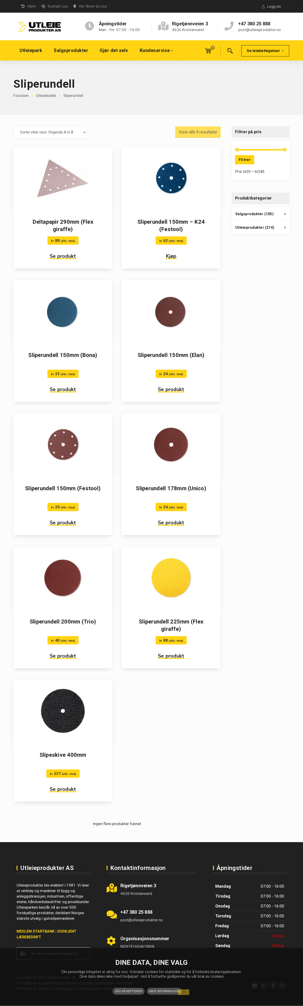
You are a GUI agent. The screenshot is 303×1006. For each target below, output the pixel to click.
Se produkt (63, 256)
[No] (183, 992)
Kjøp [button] (171, 256)
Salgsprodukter (262, 215)
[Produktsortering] (50, 132)
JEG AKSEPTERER (128, 991)
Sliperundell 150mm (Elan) (171, 355)
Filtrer (245, 159)
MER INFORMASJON (164, 991)
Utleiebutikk (46, 95)
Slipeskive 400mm (63, 755)
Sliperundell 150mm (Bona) (62, 355)
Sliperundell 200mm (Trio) (63, 621)
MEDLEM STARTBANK (35, 931)
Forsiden (21, 95)
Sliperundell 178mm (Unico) (171, 488)
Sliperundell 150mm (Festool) (63, 488)
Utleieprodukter (262, 228)
